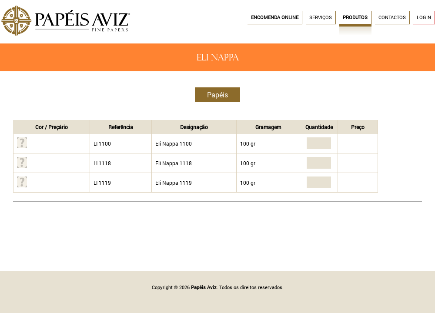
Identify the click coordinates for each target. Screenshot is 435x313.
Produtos (355, 17)
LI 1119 (102, 182)
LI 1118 (102, 163)
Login (424, 17)
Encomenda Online (274, 17)
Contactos (392, 17)
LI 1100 (102, 143)
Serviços (320, 17)
